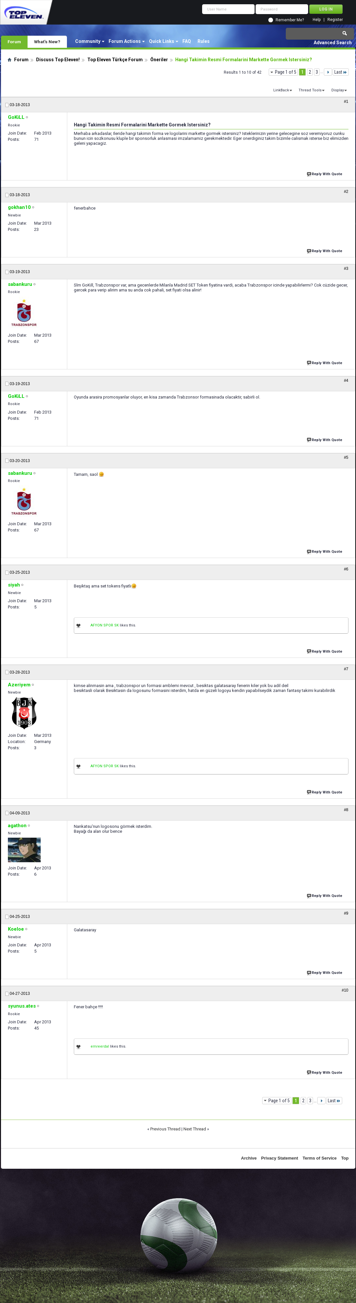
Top (345, 1158)
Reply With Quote (325, 173)
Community (87, 41)
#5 (346, 457)
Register (335, 20)
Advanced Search (333, 42)
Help (317, 20)
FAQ (186, 41)
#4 (346, 380)
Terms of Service (320, 1158)
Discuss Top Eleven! (58, 59)
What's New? (47, 41)
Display (337, 90)
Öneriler (159, 59)
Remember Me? (290, 20)
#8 (346, 810)
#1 (346, 101)
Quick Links (161, 41)
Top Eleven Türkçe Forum (115, 59)
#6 (346, 569)
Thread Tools (310, 90)
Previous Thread (165, 1128)
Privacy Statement (279, 1158)
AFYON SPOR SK (105, 625)
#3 (346, 268)
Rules (204, 41)
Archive (249, 1158)
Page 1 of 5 (285, 72)
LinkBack (281, 90)
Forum (14, 41)
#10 (345, 990)
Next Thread (194, 1128)
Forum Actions (125, 41)
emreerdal (100, 1046)
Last (340, 72)
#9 (346, 913)
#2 (346, 191)
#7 (346, 669)
